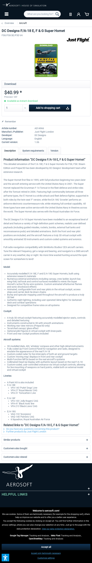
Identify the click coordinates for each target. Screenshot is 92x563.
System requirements (33, 150)
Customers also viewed (15, 457)
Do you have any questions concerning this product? (31, 429)
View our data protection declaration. (58, 529)
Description (10, 150)
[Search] (57, 14)
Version (54, 150)
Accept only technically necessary (46, 553)
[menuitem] (6, 14)
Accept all (46, 547)
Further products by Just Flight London (24, 431)
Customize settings (46, 558)
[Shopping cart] (86, 14)
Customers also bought (15, 448)
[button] (5, 557)
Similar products (11, 439)
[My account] (79, 14)
